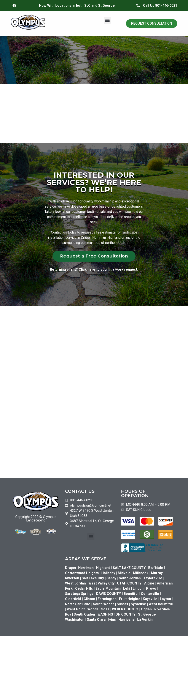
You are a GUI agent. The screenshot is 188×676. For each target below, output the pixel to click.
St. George (147, 614)
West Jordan (75, 583)
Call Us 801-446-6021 (160, 5)
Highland (104, 568)
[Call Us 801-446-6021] (138, 5)
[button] (107, 20)
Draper (70, 568)
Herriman (86, 568)
